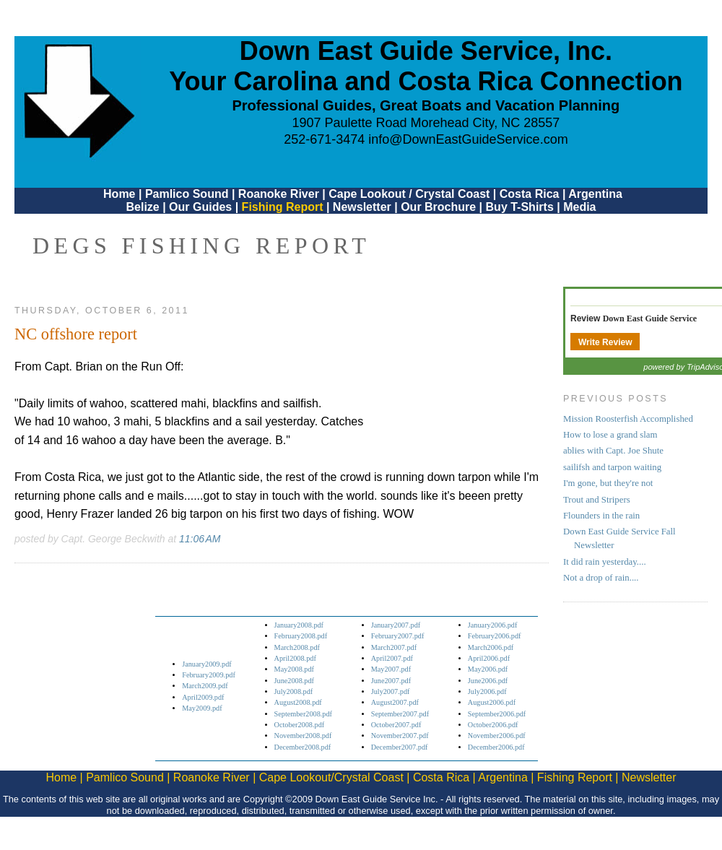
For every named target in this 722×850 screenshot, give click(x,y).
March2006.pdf (490, 647)
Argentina (595, 194)
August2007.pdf (395, 702)
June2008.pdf (294, 681)
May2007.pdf (391, 669)
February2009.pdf (208, 675)
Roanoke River (278, 194)
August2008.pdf (298, 702)
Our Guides (200, 207)
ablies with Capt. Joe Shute (613, 451)
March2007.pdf (394, 647)
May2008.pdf (294, 669)
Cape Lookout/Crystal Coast (331, 777)
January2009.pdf (207, 664)
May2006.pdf (488, 669)
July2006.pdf (487, 691)
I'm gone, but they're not (608, 483)
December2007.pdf (399, 747)
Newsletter (362, 207)
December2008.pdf (302, 747)
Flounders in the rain (601, 516)
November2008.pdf (303, 736)
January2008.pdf (299, 625)
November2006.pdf (497, 736)
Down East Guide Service (650, 318)
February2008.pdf (301, 636)
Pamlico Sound (187, 194)
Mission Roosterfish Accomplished (628, 419)
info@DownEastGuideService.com (467, 139)
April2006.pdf (489, 658)
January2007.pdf (396, 625)
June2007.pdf (391, 681)
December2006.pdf (496, 747)
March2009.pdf (204, 686)
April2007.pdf (392, 658)
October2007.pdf (396, 725)
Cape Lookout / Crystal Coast (409, 194)
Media (579, 207)
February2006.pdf (494, 636)
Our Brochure (438, 207)
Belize (142, 207)
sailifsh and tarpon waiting (612, 467)
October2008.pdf (299, 725)
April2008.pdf (295, 658)
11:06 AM (199, 539)
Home (119, 194)
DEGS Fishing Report (201, 246)
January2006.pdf (493, 625)
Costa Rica (530, 194)
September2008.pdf (303, 714)
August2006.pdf (492, 702)
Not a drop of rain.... (600, 578)
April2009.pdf (203, 697)
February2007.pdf (398, 636)
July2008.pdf (293, 691)
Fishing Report (284, 207)
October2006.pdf (493, 725)
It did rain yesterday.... (604, 562)
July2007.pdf (390, 691)
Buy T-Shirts (520, 207)
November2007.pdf (400, 736)
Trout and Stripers (596, 500)
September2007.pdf (400, 714)
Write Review (605, 342)
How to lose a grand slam (610, 435)
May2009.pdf (202, 708)
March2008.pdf (297, 647)
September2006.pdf (497, 714)
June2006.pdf (488, 681)
